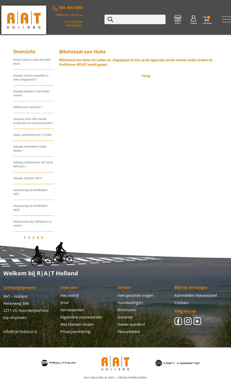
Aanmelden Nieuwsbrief (195, 295)
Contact (181, 302)
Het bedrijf (69, 295)
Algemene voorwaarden (81, 317)
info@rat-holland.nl (20, 331)
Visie (64, 302)
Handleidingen (130, 302)
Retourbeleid (128, 331)
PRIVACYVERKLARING (132, 377)
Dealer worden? (131, 324)
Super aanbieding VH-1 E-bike (32, 135)
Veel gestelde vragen (135, 295)
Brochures (126, 309)
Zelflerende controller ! (27, 107)
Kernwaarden (72, 309)
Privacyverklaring (75, 331)
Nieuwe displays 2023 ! (28, 178)
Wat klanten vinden (77, 324)
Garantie (125, 317)
